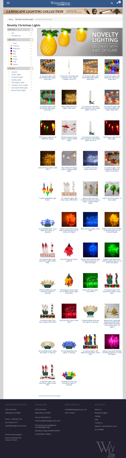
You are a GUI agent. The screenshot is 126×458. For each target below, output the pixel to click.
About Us (98, 409)
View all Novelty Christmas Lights (49, 396)
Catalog (97, 416)
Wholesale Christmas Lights (24, 19)
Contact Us (99, 423)
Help (96, 419)
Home (11, 19)
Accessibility (99, 429)
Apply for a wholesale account (106, 426)
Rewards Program (101, 413)
